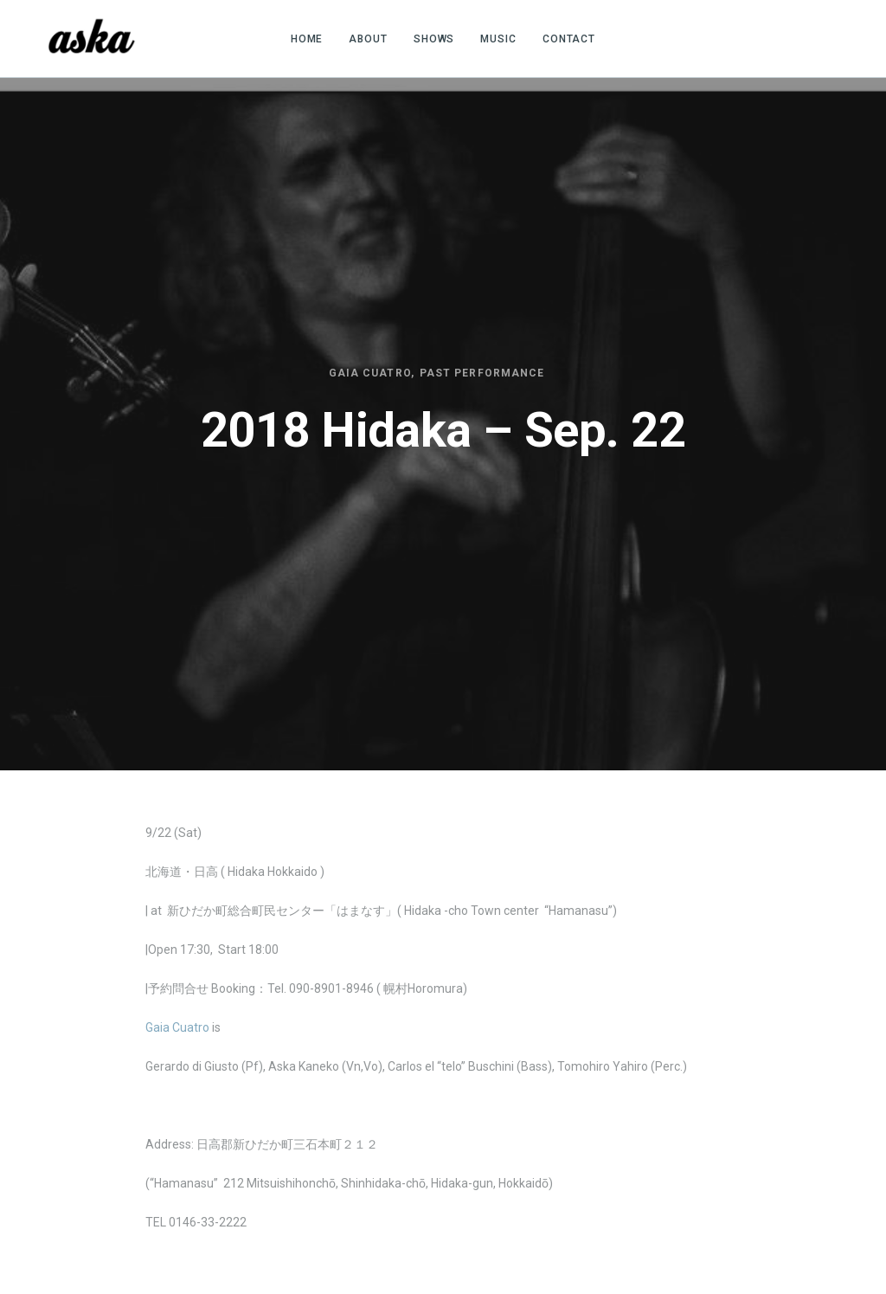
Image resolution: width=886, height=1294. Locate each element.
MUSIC (498, 39)
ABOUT (368, 39)
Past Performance (482, 373)
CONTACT (569, 39)
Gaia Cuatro (370, 373)
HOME (307, 39)
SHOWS (434, 39)
